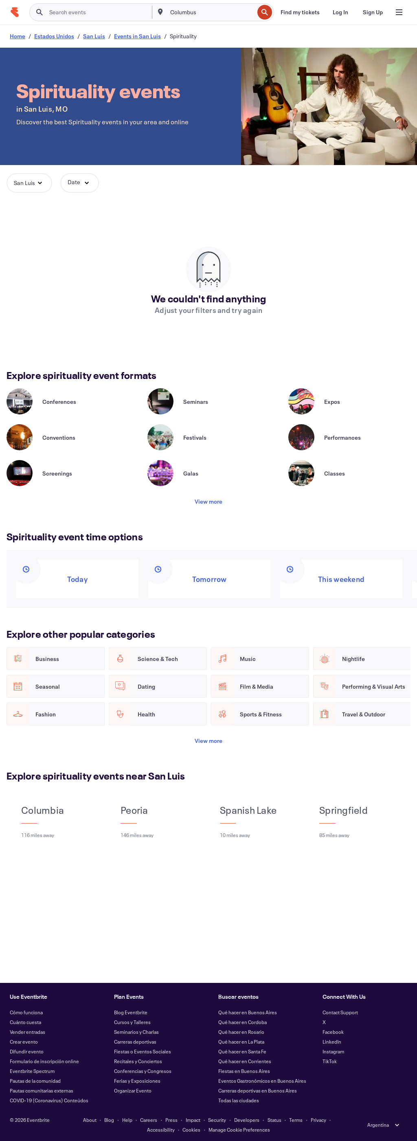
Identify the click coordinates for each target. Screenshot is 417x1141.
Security (217, 1120)
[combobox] (211, 12)
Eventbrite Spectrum (32, 1071)
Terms (296, 1120)
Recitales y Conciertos (138, 1061)
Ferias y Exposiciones (137, 1080)
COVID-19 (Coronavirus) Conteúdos (49, 1100)
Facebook (333, 1032)
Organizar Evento (132, 1090)
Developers (246, 1120)
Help (127, 1120)
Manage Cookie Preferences (239, 1129)
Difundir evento (27, 1051)
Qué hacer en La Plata (241, 1041)
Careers (148, 1120)
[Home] (15, 12)
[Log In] (340, 12)
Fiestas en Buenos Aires (244, 1071)
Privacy (318, 1120)
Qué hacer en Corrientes (244, 1061)
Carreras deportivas (135, 1041)
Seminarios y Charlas (136, 1032)
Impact (193, 1120)
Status (274, 1120)
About (90, 1120)
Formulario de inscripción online (44, 1061)
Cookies (191, 1129)
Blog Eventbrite (130, 1012)
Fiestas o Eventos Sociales (142, 1051)
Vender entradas (27, 1032)
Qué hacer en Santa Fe (242, 1051)
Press (171, 1120)
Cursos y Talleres (132, 1022)
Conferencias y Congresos (142, 1071)
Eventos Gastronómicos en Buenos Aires (262, 1080)
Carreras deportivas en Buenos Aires (257, 1090)
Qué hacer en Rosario (241, 1032)
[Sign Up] (373, 12)
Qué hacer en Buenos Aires (247, 1012)
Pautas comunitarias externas (41, 1090)
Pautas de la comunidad (35, 1080)
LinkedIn (332, 1041)
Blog (109, 1120)
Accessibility (161, 1129)
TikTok (330, 1061)
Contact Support (340, 1012)
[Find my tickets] (300, 12)
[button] (29, 183)
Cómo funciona (26, 1012)
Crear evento (24, 1041)
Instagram (333, 1051)
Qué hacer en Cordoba (242, 1022)
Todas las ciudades (238, 1100)
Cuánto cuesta (25, 1022)
